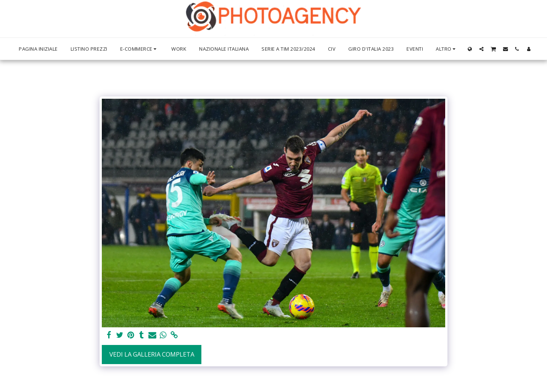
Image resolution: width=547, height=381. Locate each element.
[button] (481, 48)
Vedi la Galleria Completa (151, 354)
